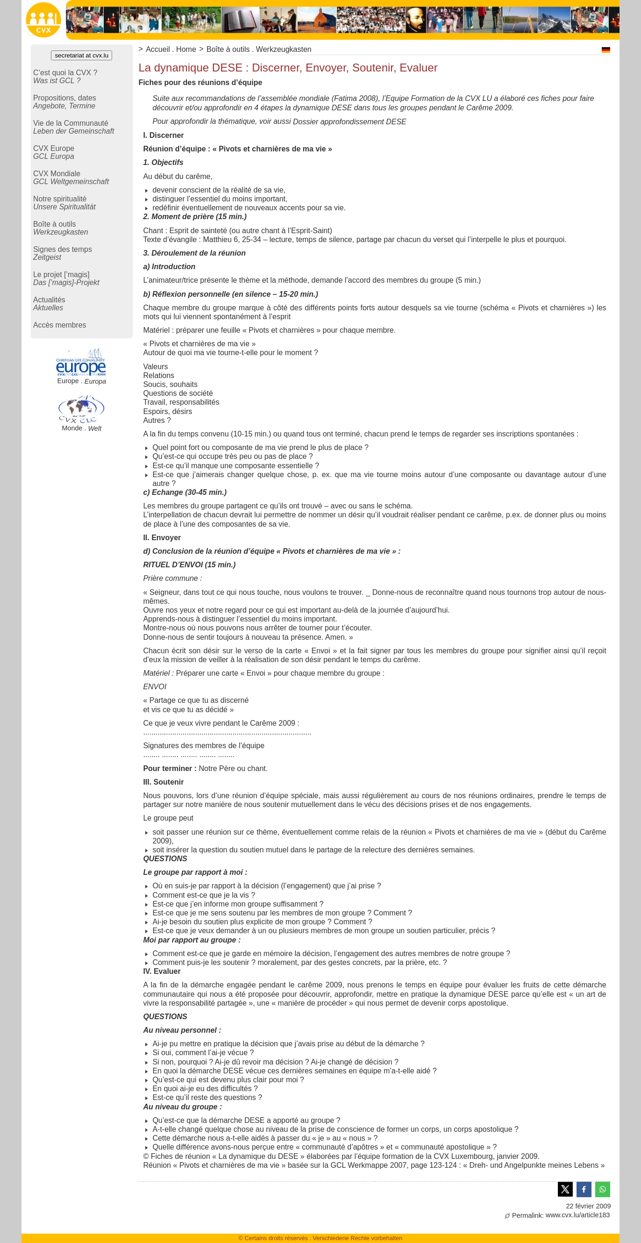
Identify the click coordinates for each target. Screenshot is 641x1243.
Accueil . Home (171, 49)
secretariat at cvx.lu (81, 55)
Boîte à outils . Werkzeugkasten (259, 49)
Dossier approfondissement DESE (349, 122)
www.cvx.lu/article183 (557, 1215)
